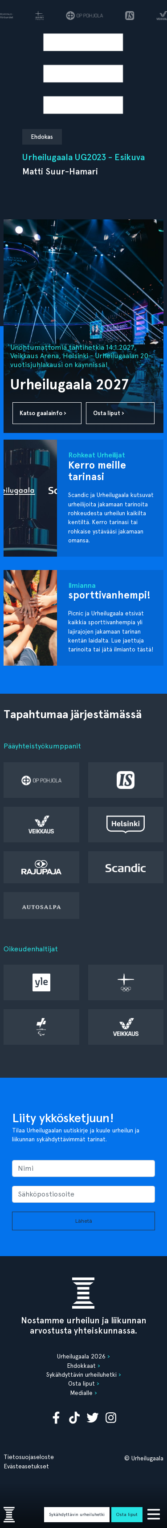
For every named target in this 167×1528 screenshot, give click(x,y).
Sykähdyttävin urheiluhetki (77, 1514)
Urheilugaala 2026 (81, 1356)
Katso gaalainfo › (43, 413)
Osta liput (127, 1514)
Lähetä (83, 1221)
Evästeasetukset (26, 1466)
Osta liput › (108, 413)
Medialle (81, 1392)
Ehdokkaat (81, 1365)
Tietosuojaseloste (29, 1456)
